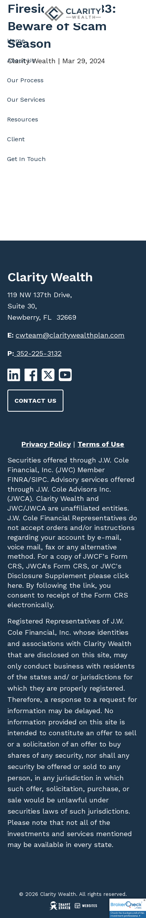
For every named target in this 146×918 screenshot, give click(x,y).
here (14, 585)
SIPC (39, 479)
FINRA (17, 479)
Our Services (26, 99)
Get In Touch (26, 159)
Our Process (25, 80)
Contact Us (35, 400)
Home (16, 40)
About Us (21, 60)
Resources (22, 119)
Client (16, 139)
